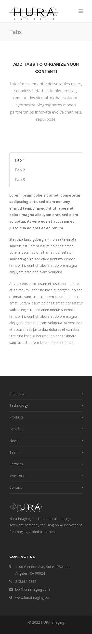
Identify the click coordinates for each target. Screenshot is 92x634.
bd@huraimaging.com (32, 589)
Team (14, 452)
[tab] (42, 160)
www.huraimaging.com (33, 597)
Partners (16, 464)
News (13, 440)
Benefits (16, 428)
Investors (16, 475)
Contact (15, 487)
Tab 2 (19, 170)
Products (16, 417)
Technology (18, 405)
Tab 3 (19, 179)
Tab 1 (19, 160)
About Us (16, 393)
